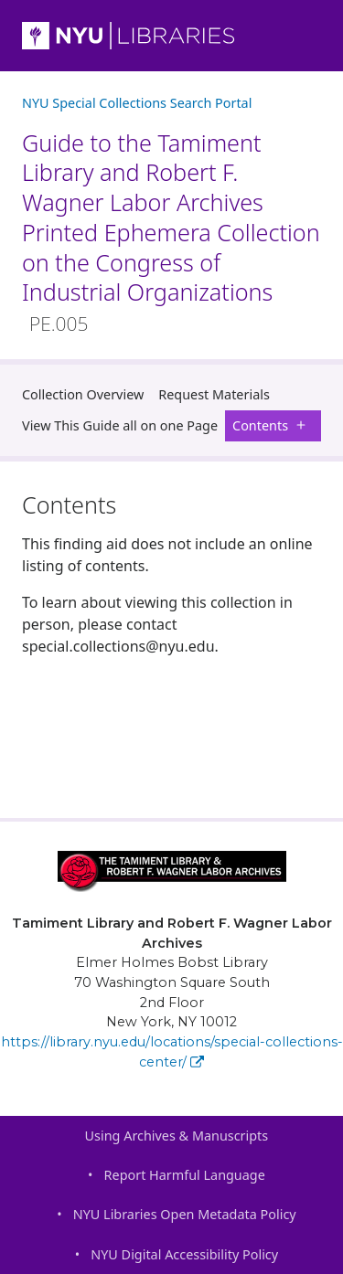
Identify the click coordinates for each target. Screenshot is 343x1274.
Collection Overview (83, 394)
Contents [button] (273, 425)
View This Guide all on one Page (120, 425)
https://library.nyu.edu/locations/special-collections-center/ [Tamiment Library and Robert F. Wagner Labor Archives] (172, 1052)
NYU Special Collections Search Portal (137, 102)
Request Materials (214, 394)
